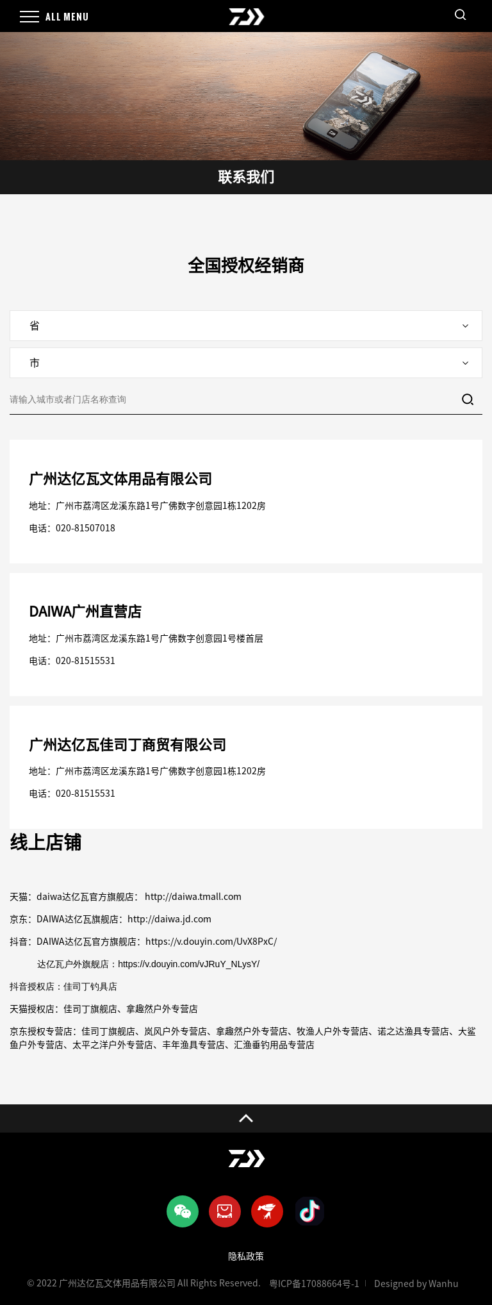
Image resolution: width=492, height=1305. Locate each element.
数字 (186, 638)
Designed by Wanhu (416, 1283)
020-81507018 (85, 528)
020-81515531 (85, 660)
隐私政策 (246, 1256)
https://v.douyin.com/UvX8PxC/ (211, 941)
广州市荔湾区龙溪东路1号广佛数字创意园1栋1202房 (161, 505)
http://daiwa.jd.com (169, 919)
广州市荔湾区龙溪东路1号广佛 (116, 638)
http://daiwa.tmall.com (192, 896)
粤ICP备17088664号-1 (314, 1283)
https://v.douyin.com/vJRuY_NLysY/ (188, 964)
